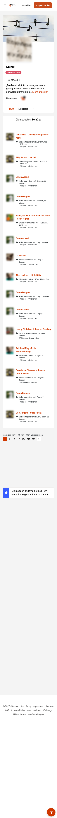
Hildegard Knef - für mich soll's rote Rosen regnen (33, 217)
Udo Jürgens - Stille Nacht (28, 412)
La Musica (21, 255)
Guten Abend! (22, 177)
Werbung (47, 710)
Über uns (49, 706)
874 (23, 439)
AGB (7, 710)
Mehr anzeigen (40, 91)
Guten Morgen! (23, 196)
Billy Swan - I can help (26, 157)
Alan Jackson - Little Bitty (28, 275)
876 (33, 439)
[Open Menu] (5, 5)
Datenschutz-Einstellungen (31, 714)
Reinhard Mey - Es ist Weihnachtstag (26, 350)
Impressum (38, 706)
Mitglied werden (43, 5)
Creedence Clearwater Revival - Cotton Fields (31, 372)
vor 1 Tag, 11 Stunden (40, 279)
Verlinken (37, 710)
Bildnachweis (25, 710)
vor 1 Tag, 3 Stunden (40, 242)
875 (28, 439)
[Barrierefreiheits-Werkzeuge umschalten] (51, 812)
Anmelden (26, 5)
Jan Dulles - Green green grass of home (32, 136)
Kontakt (14, 710)
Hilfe (15, 714)
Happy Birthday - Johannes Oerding (33, 329)
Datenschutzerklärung (21, 706)
